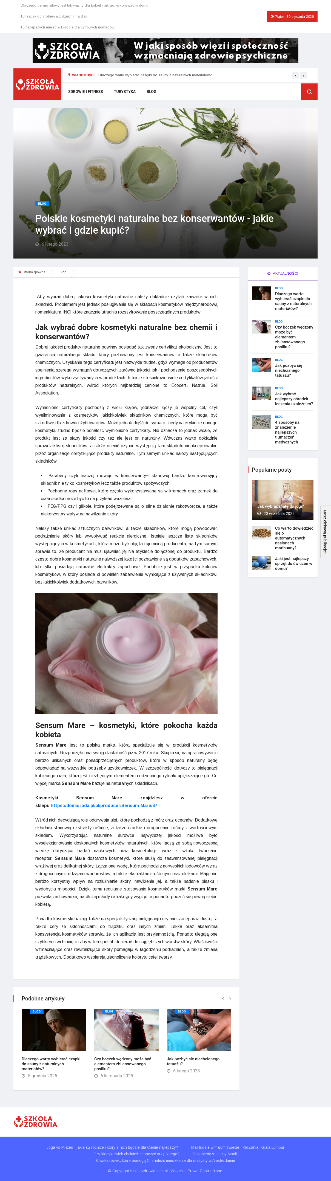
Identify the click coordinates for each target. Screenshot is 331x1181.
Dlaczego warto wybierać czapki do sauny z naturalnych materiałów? (155, 75)
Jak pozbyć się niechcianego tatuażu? (288, 370)
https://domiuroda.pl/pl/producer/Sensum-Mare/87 (104, 805)
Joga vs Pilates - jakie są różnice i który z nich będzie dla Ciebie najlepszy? (112, 1147)
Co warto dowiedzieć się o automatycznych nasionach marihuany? (294, 538)
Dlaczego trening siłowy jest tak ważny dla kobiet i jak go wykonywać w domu (84, 5)
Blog (151, 91)
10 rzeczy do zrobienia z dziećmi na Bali (54, 16)
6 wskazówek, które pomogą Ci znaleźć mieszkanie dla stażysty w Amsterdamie (165, 1160)
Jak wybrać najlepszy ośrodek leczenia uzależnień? (294, 398)
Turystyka (125, 91)
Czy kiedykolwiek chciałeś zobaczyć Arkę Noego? (136, 1154)
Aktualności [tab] (282, 273)
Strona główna (33, 272)
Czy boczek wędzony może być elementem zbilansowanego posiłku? (122, 1064)
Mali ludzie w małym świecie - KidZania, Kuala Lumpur (237, 1147)
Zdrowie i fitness (85, 91)
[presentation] (295, 75)
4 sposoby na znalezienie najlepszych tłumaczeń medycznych (287, 432)
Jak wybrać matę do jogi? (280, 506)
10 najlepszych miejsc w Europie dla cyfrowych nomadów (67, 27)
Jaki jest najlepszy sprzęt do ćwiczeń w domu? (293, 563)
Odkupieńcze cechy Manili (215, 1154)
